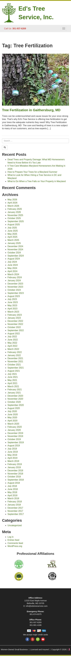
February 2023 (15, 315)
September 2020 (16, 405)
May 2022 (12, 343)
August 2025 (14, 224)
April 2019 (12, 458)
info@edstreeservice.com (36, 606)
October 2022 (14, 327)
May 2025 (12, 234)
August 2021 (14, 371)
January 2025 (14, 243)
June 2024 (13, 265)
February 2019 (15, 464)
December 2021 (15, 358)
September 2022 (16, 330)
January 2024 (14, 280)
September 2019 (16, 442)
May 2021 (12, 380)
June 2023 (13, 302)
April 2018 (12, 495)
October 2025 (14, 218)
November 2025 (15, 215)
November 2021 (15, 361)
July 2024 (12, 262)
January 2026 (14, 212)
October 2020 (14, 402)
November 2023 (15, 287)
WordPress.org (15, 546)
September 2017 (16, 514)
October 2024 (14, 252)
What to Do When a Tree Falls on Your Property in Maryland (37, 181)
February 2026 (15, 209)
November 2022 (15, 324)
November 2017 (15, 511)
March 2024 (13, 274)
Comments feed (15, 543)
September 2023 (16, 293)
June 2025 (13, 231)
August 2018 (14, 483)
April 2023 (12, 308)
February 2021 (15, 389)
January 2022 (14, 355)
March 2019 (13, 461)
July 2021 (12, 374)
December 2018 (15, 470)
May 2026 (12, 199)
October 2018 (14, 476)
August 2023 (14, 296)
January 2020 (14, 430)
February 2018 (15, 501)
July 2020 (12, 411)
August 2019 (14, 445)
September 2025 (16, 221)
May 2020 (12, 417)
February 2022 (15, 352)
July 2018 (12, 486)
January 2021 (14, 393)
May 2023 (12, 305)
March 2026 (13, 206)
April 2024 (12, 271)
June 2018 (13, 489)
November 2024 (15, 249)
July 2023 (12, 299)
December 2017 (15, 508)
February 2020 (15, 427)
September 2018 (16, 480)
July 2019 (12, 449)
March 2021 (13, 386)
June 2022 (13, 340)
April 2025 (12, 237)
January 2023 (14, 318)
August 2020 (14, 408)
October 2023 (14, 290)
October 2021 (14, 364)
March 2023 (13, 312)
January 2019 (14, 467)
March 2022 (13, 349)
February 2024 (15, 277)
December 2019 (15, 433)
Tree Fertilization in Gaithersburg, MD (31, 110)
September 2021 (16, 368)
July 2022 (12, 336)
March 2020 (13, 424)
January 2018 (14, 505)
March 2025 (13, 240)
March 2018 (13, 498)
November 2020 (15, 399)
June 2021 (13, 377)
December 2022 (15, 321)
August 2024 (14, 259)
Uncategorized (15, 525)
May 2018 (12, 492)
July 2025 (12, 227)
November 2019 (15, 436)
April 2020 (12, 420)
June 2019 (13, 452)
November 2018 (15, 473)
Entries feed (13, 540)
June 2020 (13, 414)
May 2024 (12, 268)
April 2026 (12, 203)
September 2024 (16, 256)
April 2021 (12, 383)
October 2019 (14, 439)
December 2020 (15, 396)
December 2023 (15, 284)
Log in (11, 537)
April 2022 (12, 346)
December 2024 (15, 246)
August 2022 (14, 333)
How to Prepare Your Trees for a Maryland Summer (32, 172)
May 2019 (12, 455)
